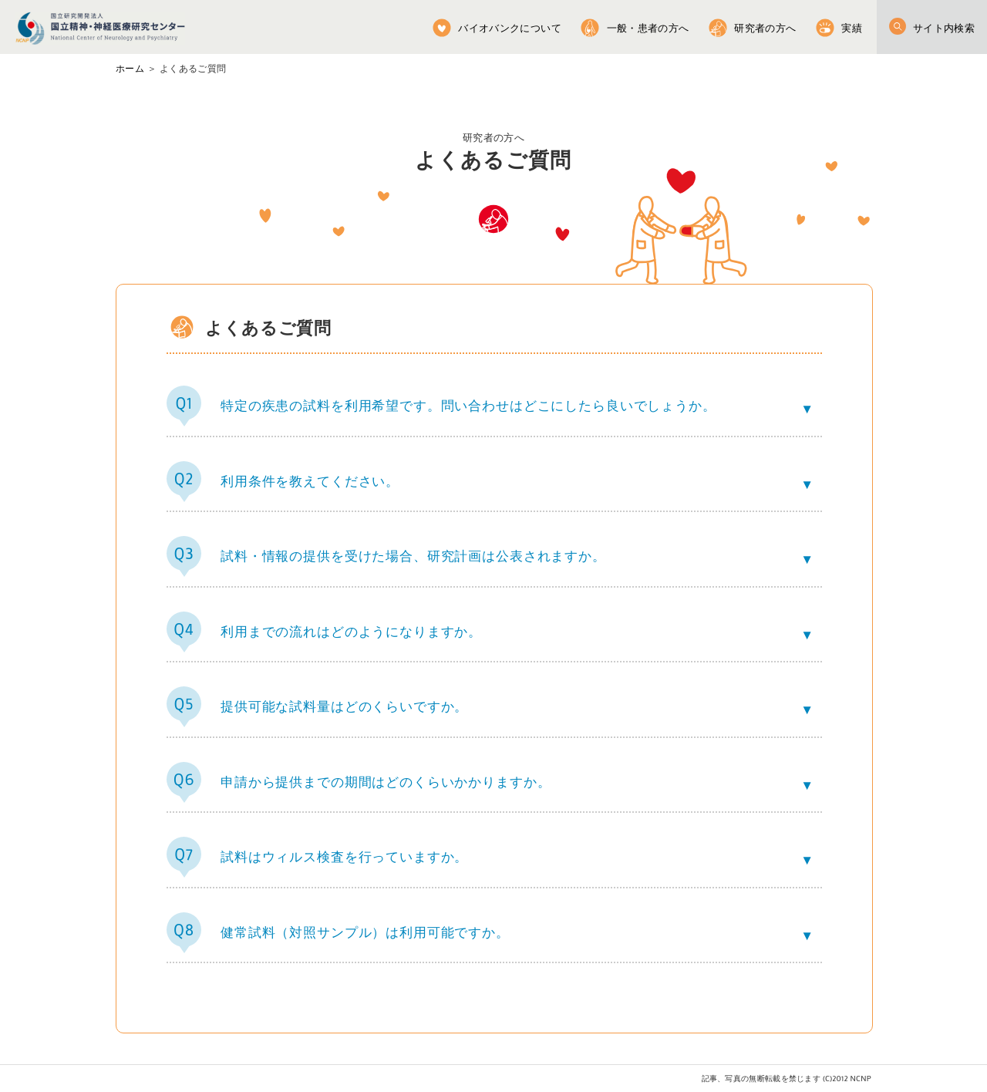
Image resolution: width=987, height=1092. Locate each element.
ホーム (130, 68)
